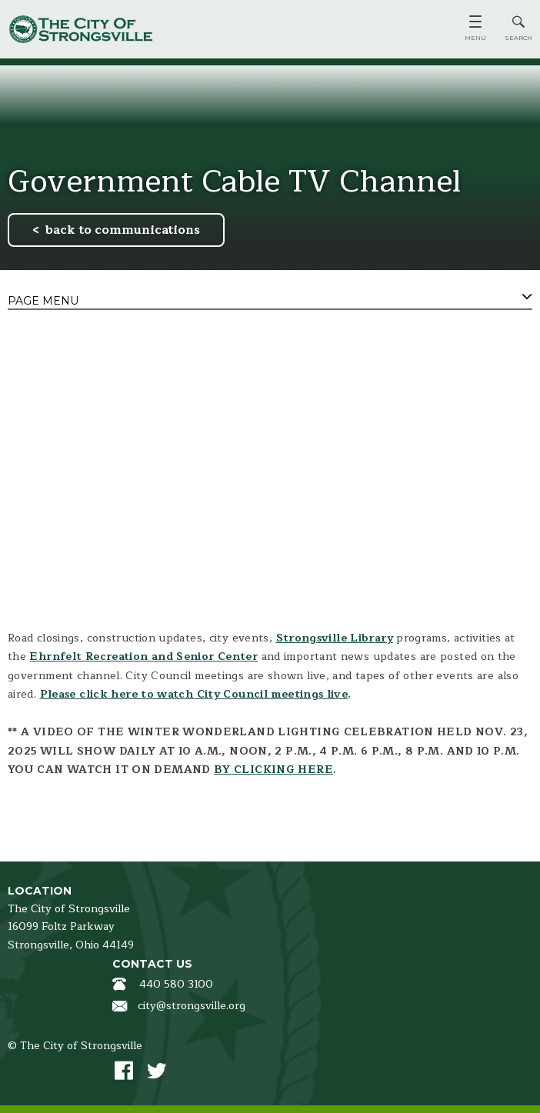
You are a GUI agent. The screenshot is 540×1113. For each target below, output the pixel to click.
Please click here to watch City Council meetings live (194, 694)
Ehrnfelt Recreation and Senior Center (143, 656)
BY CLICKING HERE (273, 769)
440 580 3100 (176, 984)
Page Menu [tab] (43, 301)
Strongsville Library (334, 638)
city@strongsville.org (191, 1006)
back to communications (122, 230)
